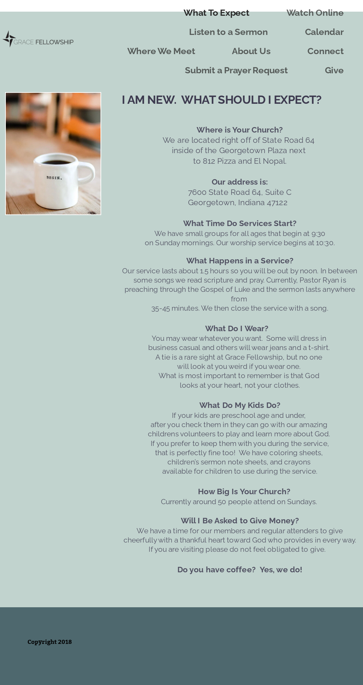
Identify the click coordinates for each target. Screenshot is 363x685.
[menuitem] (216, 13)
